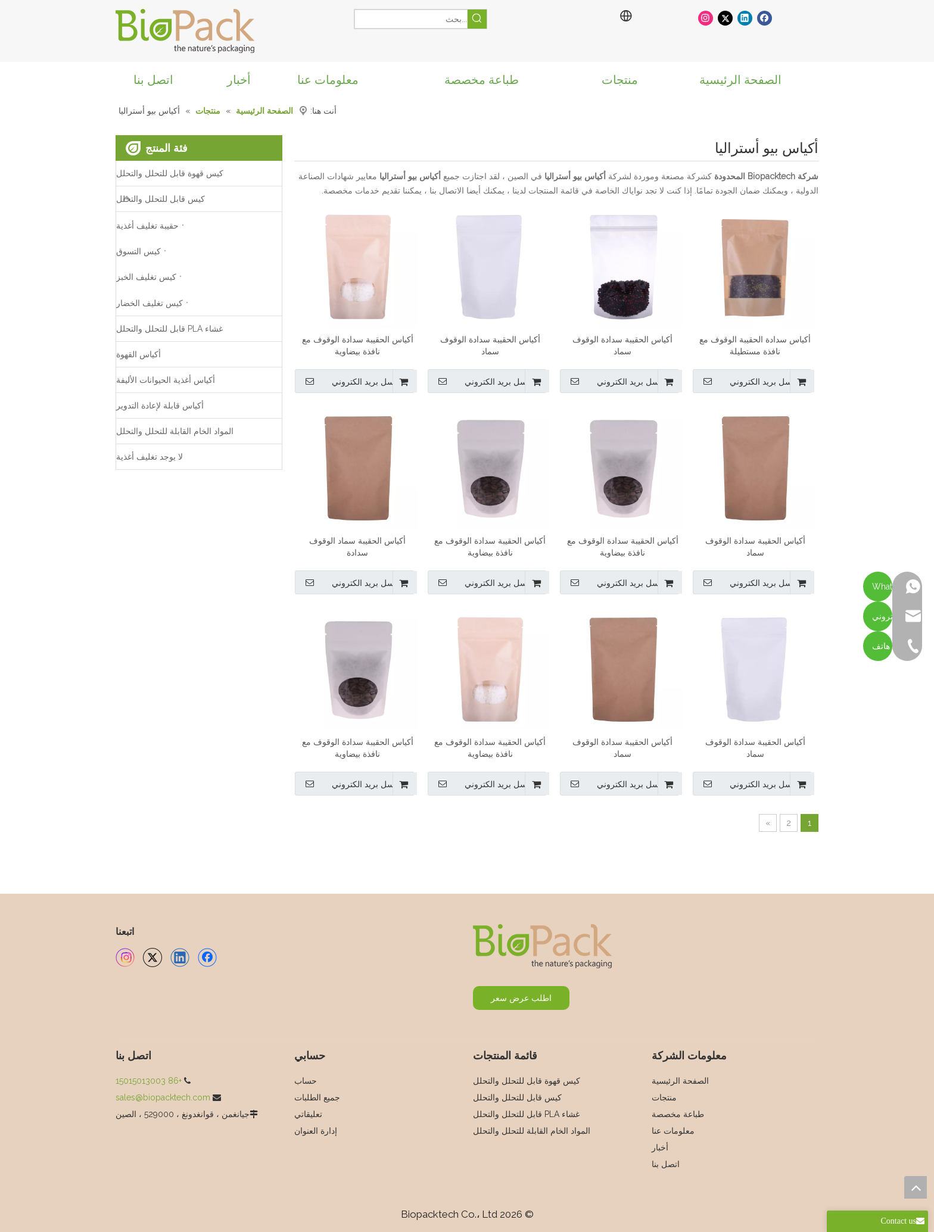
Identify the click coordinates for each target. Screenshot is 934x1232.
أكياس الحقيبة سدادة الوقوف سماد (622, 345)
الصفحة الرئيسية (680, 1081)
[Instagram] (705, 18)
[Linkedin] (744, 18)
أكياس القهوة (138, 354)
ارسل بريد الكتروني (747, 381)
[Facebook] (764, 18)
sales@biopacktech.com (163, 1097)
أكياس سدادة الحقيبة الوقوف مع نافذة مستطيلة (755, 345)
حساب (305, 1081)
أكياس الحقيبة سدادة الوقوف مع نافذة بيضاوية (357, 345)
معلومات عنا (673, 1131)
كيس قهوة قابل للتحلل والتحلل (169, 173)
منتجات (664, 1097)
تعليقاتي (308, 1114)
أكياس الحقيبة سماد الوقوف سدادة (357, 546)
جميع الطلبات (317, 1097)
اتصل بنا (666, 1164)
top (915, 1187)
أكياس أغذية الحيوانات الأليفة (165, 380)
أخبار (660, 1147)
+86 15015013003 (149, 1081)
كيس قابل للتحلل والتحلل (160, 198)
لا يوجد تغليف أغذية (149, 456)
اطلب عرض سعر (521, 998)
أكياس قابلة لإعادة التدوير (160, 405)
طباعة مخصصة (678, 1114)
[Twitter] (725, 18)
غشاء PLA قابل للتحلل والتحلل (169, 328)
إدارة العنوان (315, 1131)
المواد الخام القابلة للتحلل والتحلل (175, 431)
